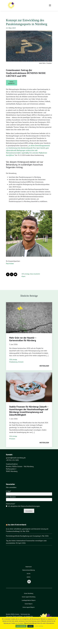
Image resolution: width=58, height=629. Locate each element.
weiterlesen (44, 363)
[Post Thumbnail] (29, 315)
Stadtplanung (13, 359)
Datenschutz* (10, 501)
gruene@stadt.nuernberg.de (16, 455)
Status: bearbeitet (11, 80)
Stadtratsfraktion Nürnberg (27, 6)
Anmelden (29, 508)
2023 (23, 271)
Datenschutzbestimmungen (30, 503)
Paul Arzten (10, 261)
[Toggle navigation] (50, 12)
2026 (10, 357)
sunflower (20, 613)
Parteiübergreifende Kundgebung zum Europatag (23, 533)
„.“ (28, 147)
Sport (23, 273)
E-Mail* (8, 488)
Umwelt (21, 359)
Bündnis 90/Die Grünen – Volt (32, 4)
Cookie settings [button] (38, 626)
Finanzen (12, 436)
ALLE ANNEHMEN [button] (21, 626)
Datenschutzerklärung (30, 623)
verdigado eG (9, 615)
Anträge (27, 271)
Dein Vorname (11, 494)
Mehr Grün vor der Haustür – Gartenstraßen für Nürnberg (22, 336)
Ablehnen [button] (30, 626)
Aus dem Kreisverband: (17, 522)
